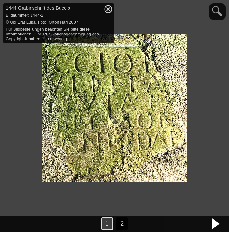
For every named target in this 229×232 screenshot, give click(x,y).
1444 (38, 8)
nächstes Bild (216, 224)
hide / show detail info (108, 9)
